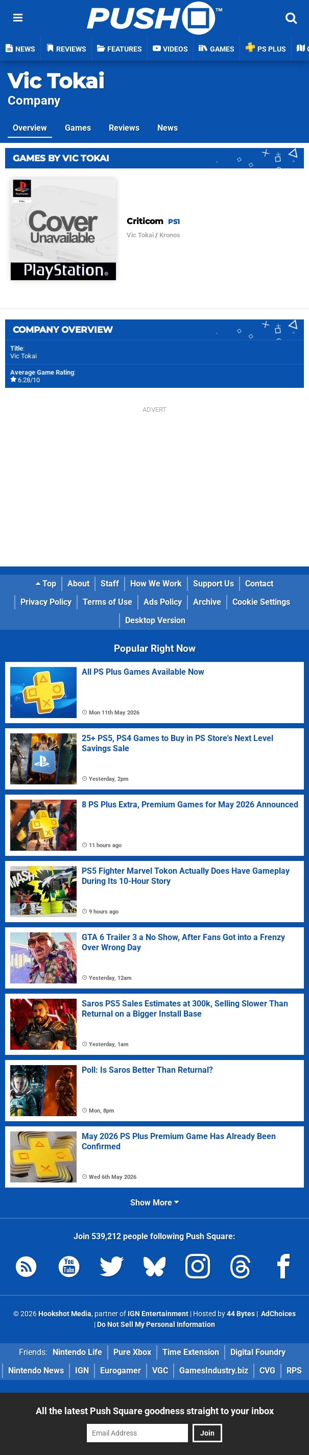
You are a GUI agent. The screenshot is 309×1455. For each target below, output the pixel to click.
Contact (259, 583)
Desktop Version (155, 620)
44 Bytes (241, 1314)
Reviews (124, 128)
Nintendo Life (77, 1352)
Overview (30, 128)
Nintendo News (36, 1370)
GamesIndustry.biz (213, 1370)
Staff (110, 583)
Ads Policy (163, 602)
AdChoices (277, 1314)
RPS (294, 1370)
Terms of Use (107, 602)
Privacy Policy (46, 602)
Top (46, 583)
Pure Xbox (132, 1352)
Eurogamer (120, 1370)
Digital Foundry (258, 1352)
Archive (207, 602)
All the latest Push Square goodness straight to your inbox (155, 1410)
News (167, 128)
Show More (154, 1202)
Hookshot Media (64, 1314)
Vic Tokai (56, 80)
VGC (160, 1370)
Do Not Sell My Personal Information (156, 1324)
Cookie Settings (261, 602)
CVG (267, 1370)
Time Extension (190, 1352)
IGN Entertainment (158, 1314)
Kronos (169, 235)
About (78, 583)
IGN (82, 1370)
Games (78, 128)
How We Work (156, 583)
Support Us (213, 583)
